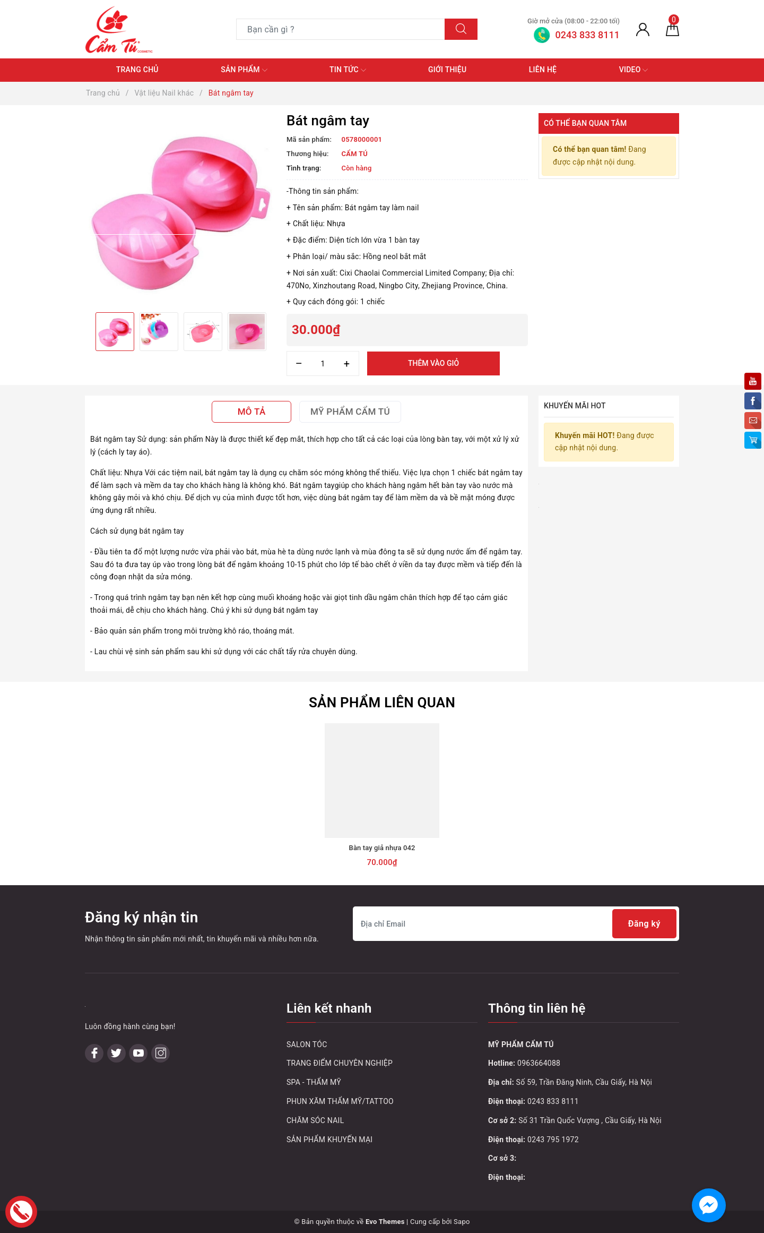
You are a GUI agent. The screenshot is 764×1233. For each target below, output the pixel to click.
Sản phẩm (244, 70)
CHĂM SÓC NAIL (315, 1120)
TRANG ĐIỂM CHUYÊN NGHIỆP (339, 1063)
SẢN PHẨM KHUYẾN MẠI (329, 1139)
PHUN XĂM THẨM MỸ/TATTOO (340, 1101)
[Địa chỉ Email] (516, 923)
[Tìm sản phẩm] (340, 29)
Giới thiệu (447, 69)
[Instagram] (160, 1053)
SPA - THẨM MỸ (313, 1082)
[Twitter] (116, 1053)
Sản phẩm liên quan (382, 702)
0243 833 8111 (553, 1101)
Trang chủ (137, 69)
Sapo (462, 1222)
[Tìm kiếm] (461, 29)
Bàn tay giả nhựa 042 (382, 848)
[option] (180, 208)
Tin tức (347, 70)
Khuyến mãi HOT (575, 405)
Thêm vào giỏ (433, 363)
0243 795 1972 (553, 1139)
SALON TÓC (306, 1044)
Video (633, 70)
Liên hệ (543, 69)
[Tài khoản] (642, 29)
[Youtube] (138, 1053)
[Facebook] (94, 1053)
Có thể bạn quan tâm (585, 123)
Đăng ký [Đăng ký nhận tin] (644, 924)
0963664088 (538, 1063)
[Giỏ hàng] (672, 29)
